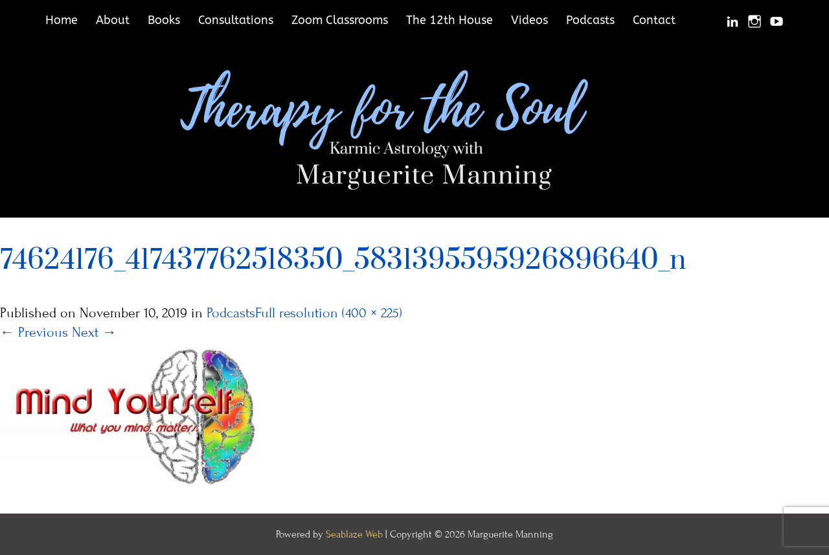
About (113, 20)
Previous (34, 332)
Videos (529, 20)
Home (61, 20)
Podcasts (590, 20)
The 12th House (449, 20)
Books (164, 20)
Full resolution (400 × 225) (328, 313)
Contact (654, 20)
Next (94, 332)
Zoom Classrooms (339, 20)
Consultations (235, 20)
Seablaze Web (355, 534)
